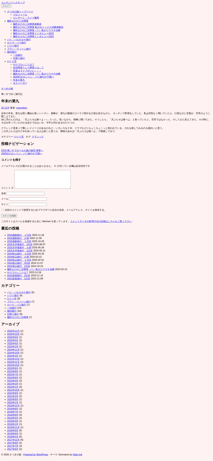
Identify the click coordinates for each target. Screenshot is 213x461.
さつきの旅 (7, 88)
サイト (4, 208)
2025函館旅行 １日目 (19, 245)
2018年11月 (13, 431)
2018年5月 (12, 440)
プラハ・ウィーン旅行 (19, 49)
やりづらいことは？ (23, 64)
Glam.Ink (77, 458)
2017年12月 (13, 443)
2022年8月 (12, 396)
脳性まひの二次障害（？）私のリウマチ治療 (36, 30)
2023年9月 (12, 372)
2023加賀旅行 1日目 (18, 282)
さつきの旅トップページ (20, 11)
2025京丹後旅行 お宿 (19, 251)
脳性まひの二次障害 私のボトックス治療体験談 (38, 27)
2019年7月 (12, 415)
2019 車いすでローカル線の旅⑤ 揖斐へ (22, 150)
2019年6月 (12, 418)
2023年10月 (13, 368)
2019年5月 (12, 421)
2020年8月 (12, 403)
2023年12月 (13, 362)
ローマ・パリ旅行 (16, 42)
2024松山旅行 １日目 (19, 263)
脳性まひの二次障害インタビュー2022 (33, 33)
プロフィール (20, 14)
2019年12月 (13, 409)
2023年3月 (12, 387)
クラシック (38, 136)
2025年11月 (13, 334)
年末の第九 (19, 80)
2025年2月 (12, 350)
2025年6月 (12, 340)
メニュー (6, 6)
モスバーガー (20, 83)
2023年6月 (12, 381)
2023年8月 (12, 375)
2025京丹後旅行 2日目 (20, 248)
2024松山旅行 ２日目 (19, 257)
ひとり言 (12, 61)
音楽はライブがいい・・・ (27, 70)
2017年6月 (12, 452)
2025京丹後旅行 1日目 (20, 254)
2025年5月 (12, 344)
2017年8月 (12, 446)
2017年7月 (12, 449)
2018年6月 (12, 437)
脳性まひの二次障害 (17, 21)
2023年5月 (12, 384)
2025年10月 (13, 337)
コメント (7, 191)
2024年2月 (12, 359)
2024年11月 (13, 353)
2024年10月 (13, 356)
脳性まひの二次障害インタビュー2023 (33, 36)
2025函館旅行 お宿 (18, 241)
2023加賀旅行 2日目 (18, 279)
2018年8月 (12, 434)
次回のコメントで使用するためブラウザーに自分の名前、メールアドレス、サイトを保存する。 (55, 213)
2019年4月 (12, 424)
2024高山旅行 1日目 (18, 269)
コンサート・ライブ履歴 (26, 18)
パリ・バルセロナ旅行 (19, 39)
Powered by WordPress (35, 458)
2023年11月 (13, 365)
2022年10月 (13, 393)
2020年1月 (12, 406)
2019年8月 (12, 412)
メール (4, 202)
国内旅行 (12, 52)
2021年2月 (12, 400)
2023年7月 (12, 378)
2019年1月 (12, 428)
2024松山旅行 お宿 (18, 260)
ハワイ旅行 (13, 46)
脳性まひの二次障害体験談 (27, 24)
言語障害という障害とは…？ (28, 67)
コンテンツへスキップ (13, 2)
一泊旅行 (17, 55)
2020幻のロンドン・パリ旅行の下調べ (33, 77)
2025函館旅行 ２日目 (19, 238)
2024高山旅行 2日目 (18, 266)
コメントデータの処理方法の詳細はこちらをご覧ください (101, 225)
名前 (3, 197)
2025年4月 (12, 347)
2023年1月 (12, 390)
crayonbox (21, 108)
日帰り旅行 (19, 58)
